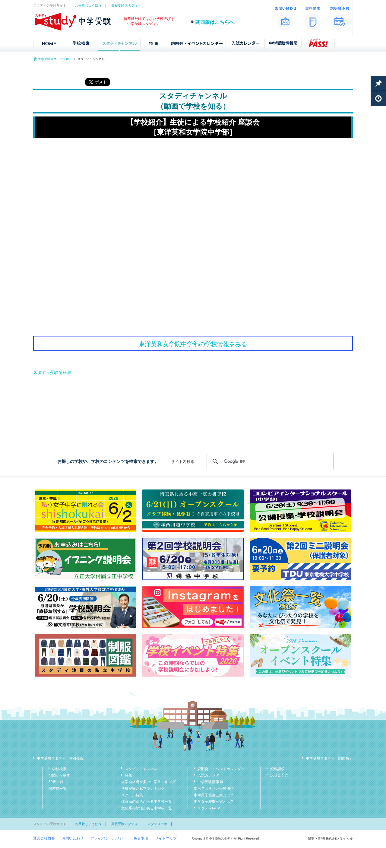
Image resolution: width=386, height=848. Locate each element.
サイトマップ (166, 838)
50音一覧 (56, 782)
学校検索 (59, 769)
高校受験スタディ (124, 5)
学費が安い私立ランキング (143, 788)
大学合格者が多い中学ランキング (148, 782)
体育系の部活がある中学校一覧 (146, 801)
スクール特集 (132, 795)
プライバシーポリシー (108, 838)
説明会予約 (279, 775)
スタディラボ (157, 824)
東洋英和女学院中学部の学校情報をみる (193, 344)
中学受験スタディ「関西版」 (329, 758)
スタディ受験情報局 (52, 372)
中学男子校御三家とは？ (214, 795)
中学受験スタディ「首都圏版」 (62, 758)
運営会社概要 (44, 838)
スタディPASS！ (211, 808)
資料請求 (277, 769)
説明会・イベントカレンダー (221, 769)
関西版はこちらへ (214, 22)
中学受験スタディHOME (54, 59)
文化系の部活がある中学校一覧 (146, 808)
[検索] (269, 461)
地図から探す (59, 775)
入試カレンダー (210, 775)
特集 (128, 775)
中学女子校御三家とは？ (214, 801)
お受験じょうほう (88, 5)
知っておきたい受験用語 (214, 788)
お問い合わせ (73, 838)
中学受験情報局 (210, 782)
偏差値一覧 (58, 788)
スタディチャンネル (141, 769)
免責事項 (141, 838)
